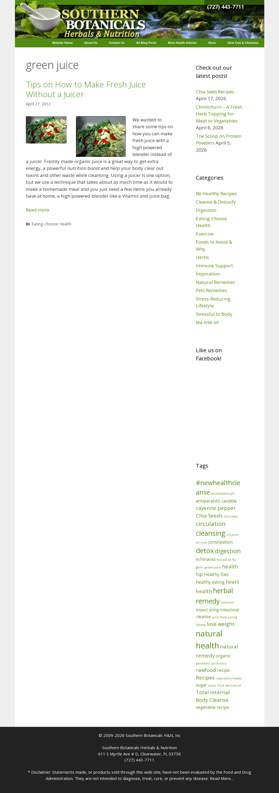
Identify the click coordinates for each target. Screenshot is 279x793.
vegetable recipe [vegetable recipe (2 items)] (212, 707)
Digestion (206, 210)
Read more (37, 210)
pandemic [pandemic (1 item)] (203, 663)
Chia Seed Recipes (215, 91)
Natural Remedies (215, 282)
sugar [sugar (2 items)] (201, 685)
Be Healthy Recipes (216, 193)
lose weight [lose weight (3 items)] (221, 623)
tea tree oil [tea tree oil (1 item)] (233, 685)
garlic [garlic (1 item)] (200, 567)
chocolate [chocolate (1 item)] (231, 516)
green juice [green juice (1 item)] (213, 567)
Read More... (221, 778)
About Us (91, 42)
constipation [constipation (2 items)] (220, 542)
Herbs (202, 257)
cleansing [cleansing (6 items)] (210, 533)
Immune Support (214, 265)
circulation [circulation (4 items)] (211, 524)
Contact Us (117, 42)
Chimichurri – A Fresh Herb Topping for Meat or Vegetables (219, 114)
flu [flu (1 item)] (234, 560)
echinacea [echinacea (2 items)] (206, 559)
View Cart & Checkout (242, 42)
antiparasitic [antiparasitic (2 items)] (208, 501)
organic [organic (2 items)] (223, 656)
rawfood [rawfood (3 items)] (206, 669)
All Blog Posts (146, 42)
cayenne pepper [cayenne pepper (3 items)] (216, 507)
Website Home (62, 42)
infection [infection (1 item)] (227, 602)
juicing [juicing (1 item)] (232, 617)
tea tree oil (207, 322)
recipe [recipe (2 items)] (223, 670)
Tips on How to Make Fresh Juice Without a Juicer (86, 89)
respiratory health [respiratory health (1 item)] (229, 678)
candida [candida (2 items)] (229, 501)
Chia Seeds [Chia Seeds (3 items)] (209, 515)
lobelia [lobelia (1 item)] (201, 625)
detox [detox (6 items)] (205, 550)
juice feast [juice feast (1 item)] (219, 617)
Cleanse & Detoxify (216, 202)
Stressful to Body (214, 314)
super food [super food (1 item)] (216, 685)
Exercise (205, 234)
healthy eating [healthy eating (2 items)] (210, 582)
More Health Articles (182, 42)
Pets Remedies (211, 290)
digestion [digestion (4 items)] (228, 551)
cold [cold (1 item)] (204, 542)
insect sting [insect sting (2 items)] (207, 610)
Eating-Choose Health (51, 223)
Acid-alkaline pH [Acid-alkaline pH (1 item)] (222, 493)
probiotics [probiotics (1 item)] (219, 663)
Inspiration (208, 274)
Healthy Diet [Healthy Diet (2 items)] (216, 574)
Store (212, 42)
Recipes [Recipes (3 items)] (205, 677)
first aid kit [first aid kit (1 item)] (224, 560)
